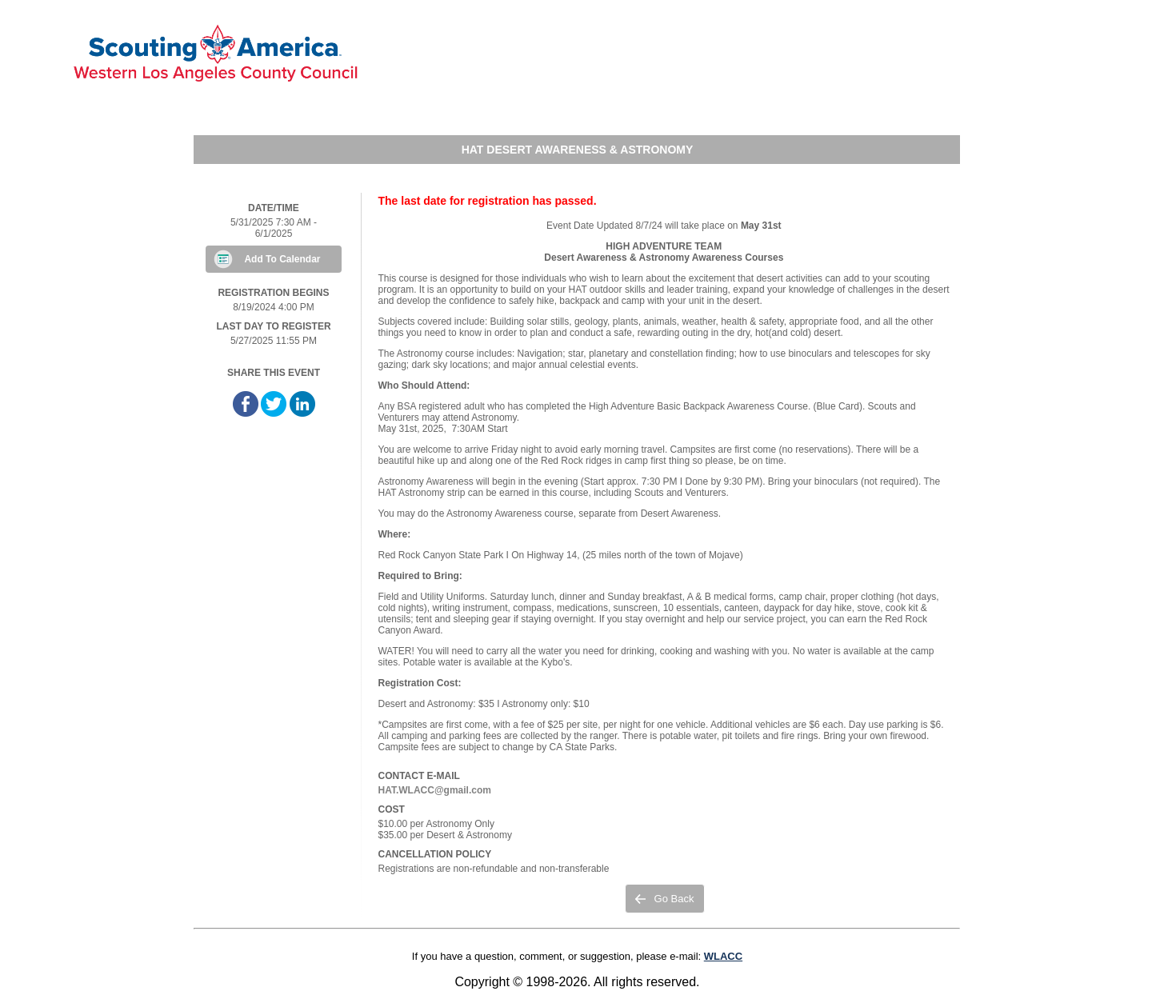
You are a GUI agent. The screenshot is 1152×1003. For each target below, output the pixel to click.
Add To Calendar (282, 259)
